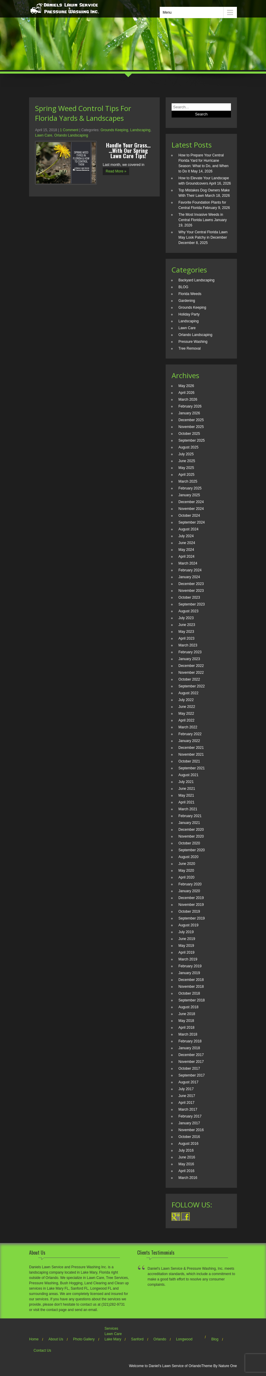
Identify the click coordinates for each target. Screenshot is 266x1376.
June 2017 (186, 1096)
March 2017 (187, 1109)
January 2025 (189, 495)
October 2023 (189, 597)
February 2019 (190, 966)
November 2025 (191, 427)
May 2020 (186, 870)
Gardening (186, 301)
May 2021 (186, 795)
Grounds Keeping (114, 130)
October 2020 (189, 843)
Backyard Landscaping (196, 280)
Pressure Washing (193, 342)
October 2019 (189, 911)
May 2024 (186, 550)
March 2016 (187, 1178)
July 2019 (186, 932)
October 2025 (189, 434)
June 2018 (186, 1014)
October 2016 (189, 1137)
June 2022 (186, 707)
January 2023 (189, 659)
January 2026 (189, 413)
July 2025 (186, 454)
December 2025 (191, 420)
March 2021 (187, 809)
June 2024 (186, 543)
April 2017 (186, 1103)
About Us (55, 1339)
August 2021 (188, 775)
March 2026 (187, 399)
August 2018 (188, 1007)
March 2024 (187, 563)
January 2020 (189, 891)
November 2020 (191, 836)
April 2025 (186, 475)
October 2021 (189, 761)
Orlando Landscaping (71, 135)
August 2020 (188, 857)
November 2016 (191, 1130)
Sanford (137, 1339)
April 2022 (186, 720)
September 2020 (191, 850)
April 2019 (186, 952)
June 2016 (186, 1157)
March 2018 (187, 1034)
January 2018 (189, 1048)
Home (34, 1339)
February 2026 (190, 406)
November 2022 (191, 672)
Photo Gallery (84, 1339)
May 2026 (186, 386)
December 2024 (191, 502)
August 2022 (188, 693)
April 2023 (186, 638)
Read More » (116, 171)
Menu (167, 12)
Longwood (184, 1339)
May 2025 (186, 468)
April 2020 (186, 877)
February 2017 (190, 1116)
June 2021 (186, 789)
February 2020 (190, 884)
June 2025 (186, 461)
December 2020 (191, 829)
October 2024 (189, 515)
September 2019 (191, 918)
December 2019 (191, 898)
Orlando (159, 1339)
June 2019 (186, 939)
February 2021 (190, 816)
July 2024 (186, 536)
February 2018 (190, 1041)
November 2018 (191, 987)
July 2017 (186, 1089)
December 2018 (191, 980)
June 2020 (186, 864)
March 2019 (187, 959)
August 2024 (188, 529)
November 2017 (191, 1062)
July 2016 (186, 1150)
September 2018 (191, 1000)
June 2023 (186, 625)
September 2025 (191, 440)
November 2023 (191, 591)
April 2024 (186, 556)
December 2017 (191, 1055)
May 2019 (186, 946)
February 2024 (190, 570)
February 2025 (190, 488)
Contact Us (42, 1350)
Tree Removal (189, 348)
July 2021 (186, 782)
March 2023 (187, 645)
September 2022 (191, 686)
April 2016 (186, 1171)
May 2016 (186, 1164)
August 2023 (188, 611)
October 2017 (189, 1068)
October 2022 (189, 679)
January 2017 (189, 1123)
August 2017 (188, 1082)
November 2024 (191, 509)
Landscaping (140, 130)
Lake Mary (112, 1339)
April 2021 (186, 802)
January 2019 (189, 973)
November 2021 (191, 754)
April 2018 (186, 1027)
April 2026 (186, 393)
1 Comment (69, 130)
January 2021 (189, 823)
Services (111, 1328)
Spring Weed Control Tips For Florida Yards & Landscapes (83, 113)
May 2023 (186, 632)
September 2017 (191, 1075)
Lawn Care (43, 135)
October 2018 (189, 993)
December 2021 (191, 748)
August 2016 (188, 1144)
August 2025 (188, 447)
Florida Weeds (189, 294)
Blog (214, 1339)
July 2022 (186, 700)
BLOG (183, 287)
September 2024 (191, 522)
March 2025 (187, 481)
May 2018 (186, 1021)
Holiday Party (189, 314)
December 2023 (191, 584)
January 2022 (189, 741)
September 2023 (191, 604)
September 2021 (191, 768)
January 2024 (189, 577)
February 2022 (190, 734)
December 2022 (191, 666)
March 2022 (187, 727)
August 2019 (188, 925)
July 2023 (186, 618)
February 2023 (190, 652)
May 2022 (186, 713)
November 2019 (191, 905)
